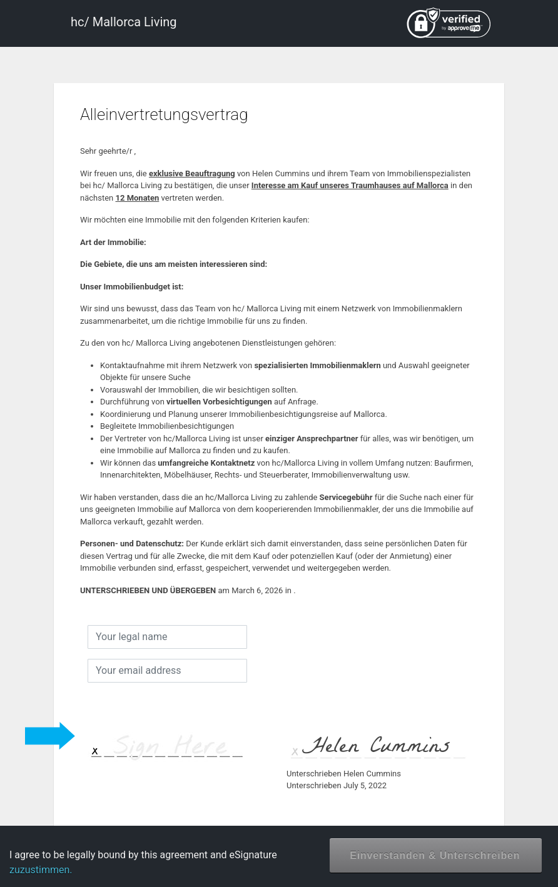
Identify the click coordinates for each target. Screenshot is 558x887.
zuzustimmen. (41, 870)
